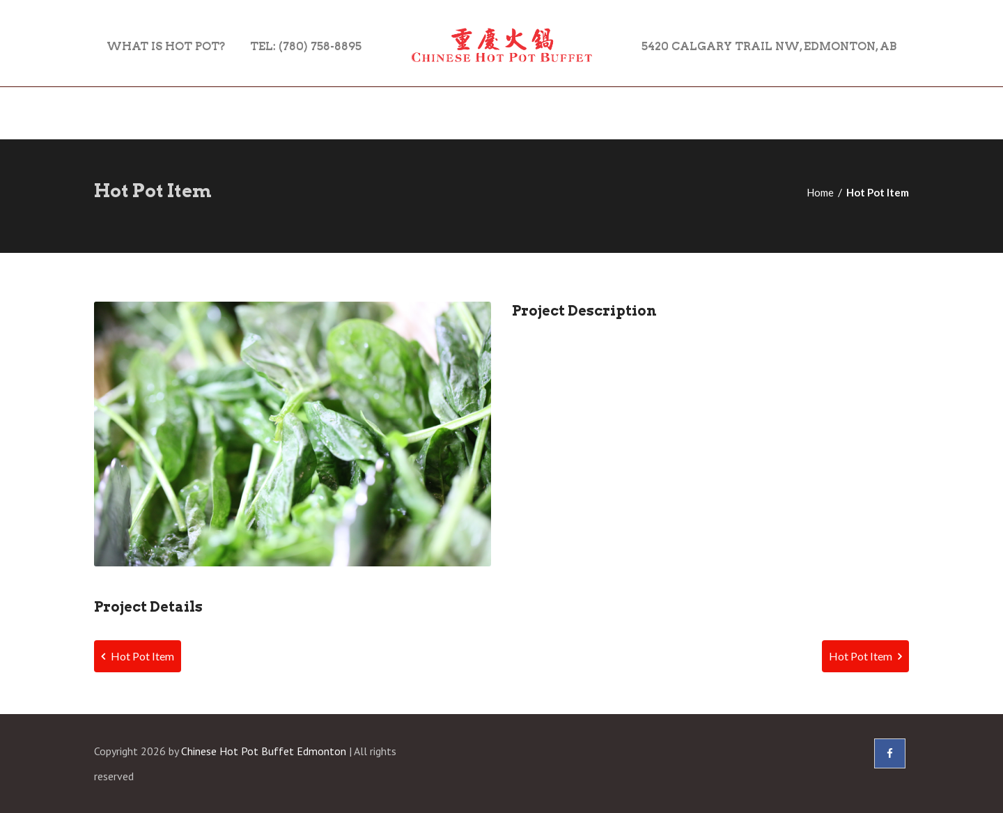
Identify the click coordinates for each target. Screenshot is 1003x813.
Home (820, 192)
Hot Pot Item (137, 656)
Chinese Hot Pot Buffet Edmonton (263, 751)
